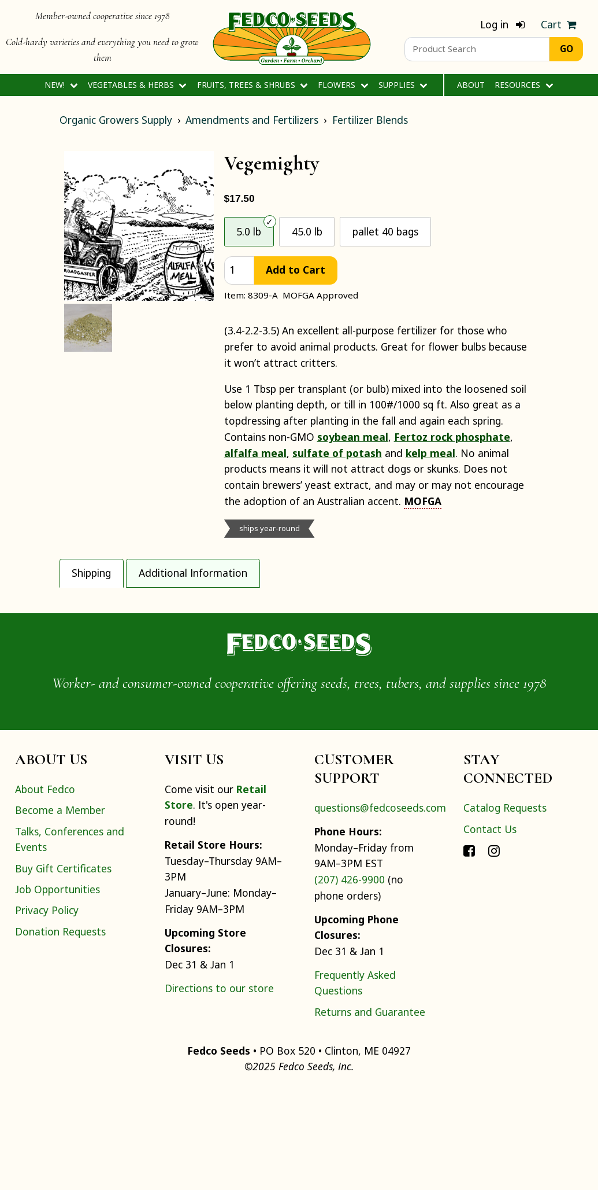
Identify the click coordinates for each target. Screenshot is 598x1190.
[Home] (291, 37)
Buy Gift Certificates (63, 968)
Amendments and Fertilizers (251, 120)
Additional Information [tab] (193, 573)
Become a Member (60, 910)
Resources (524, 84)
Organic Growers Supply (116, 120)
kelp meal (430, 453)
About (471, 84)
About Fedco (45, 889)
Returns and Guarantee (369, 1112)
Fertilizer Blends (370, 120)
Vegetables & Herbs (137, 84)
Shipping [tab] (91, 573)
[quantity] (239, 270)
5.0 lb (248, 231)
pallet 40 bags (385, 231)
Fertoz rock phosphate (452, 437)
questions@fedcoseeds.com (380, 908)
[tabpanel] (299, 637)
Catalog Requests (505, 908)
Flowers (343, 84)
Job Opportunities (57, 989)
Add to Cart (295, 270)
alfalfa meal (255, 453)
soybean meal (352, 437)
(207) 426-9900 (349, 979)
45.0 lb (307, 231)
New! (60, 84)
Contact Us (490, 929)
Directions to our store (219, 1088)
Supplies (403, 84)
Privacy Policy (47, 1011)
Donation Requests (60, 1031)
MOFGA (422, 501)
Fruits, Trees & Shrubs (252, 84)
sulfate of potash (337, 453)
